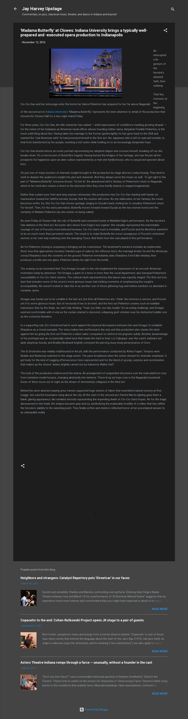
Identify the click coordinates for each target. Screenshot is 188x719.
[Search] (173, 9)
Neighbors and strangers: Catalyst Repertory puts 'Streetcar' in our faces (75, 578)
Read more (160, 609)
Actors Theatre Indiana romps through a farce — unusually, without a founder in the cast (86, 662)
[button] (165, 31)
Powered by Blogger (94, 709)
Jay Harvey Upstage (42, 8)
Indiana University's (56, 111)
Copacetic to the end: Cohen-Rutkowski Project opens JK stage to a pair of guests (82, 620)
